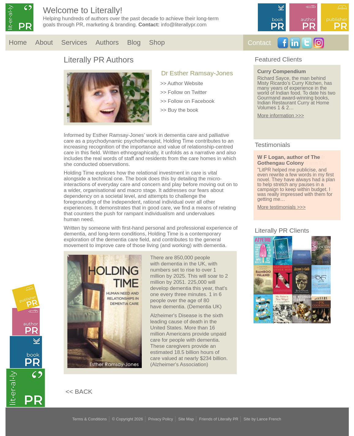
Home (18, 42)
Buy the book (183, 110)
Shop (157, 42)
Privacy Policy (160, 419)
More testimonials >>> (281, 207)
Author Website (185, 83)
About (44, 42)
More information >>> (280, 121)
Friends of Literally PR (218, 419)
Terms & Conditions (89, 419)
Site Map (186, 419)
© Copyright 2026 (127, 419)
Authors (107, 42)
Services (74, 42)
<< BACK (79, 391)
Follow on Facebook (191, 101)
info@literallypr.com (184, 25)
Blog (134, 42)
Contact (259, 43)
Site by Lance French (262, 419)
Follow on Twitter (187, 92)
